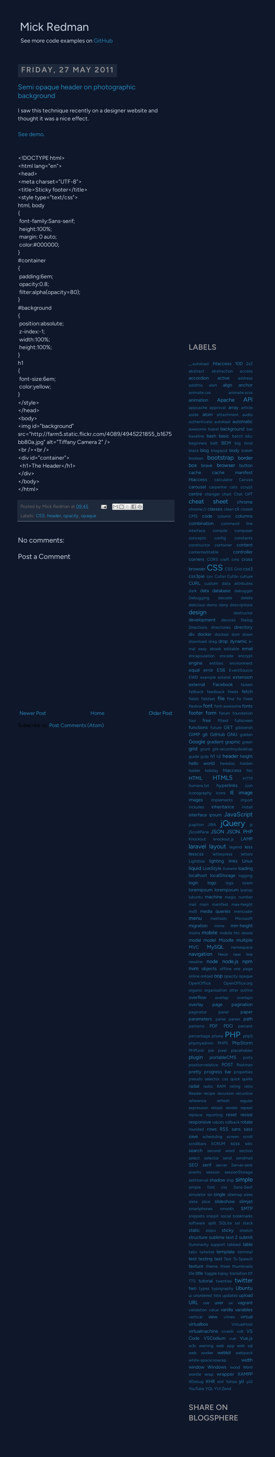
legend (235, 847)
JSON (217, 832)
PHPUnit (196, 1050)
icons (220, 792)
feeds (233, 691)
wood (235, 1367)
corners (196, 559)
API (248, 399)
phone (217, 1036)
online (194, 976)
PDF (213, 1026)
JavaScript (238, 814)
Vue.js (246, 1338)
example (208, 677)
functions (198, 727)
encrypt (245, 655)
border (245, 458)
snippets (197, 1216)
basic (224, 436)
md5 (193, 911)
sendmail (244, 1158)
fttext (223, 720)
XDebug (196, 1381)
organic (195, 990)
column (224, 516)
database (221, 590)
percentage (199, 1036)
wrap (209, 1374)
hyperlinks (227, 785)
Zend (226, 1388)
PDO (228, 1026)
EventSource (241, 670)
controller (243, 552)
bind (248, 443)
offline (226, 968)
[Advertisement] (221, 96)
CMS (193, 516)
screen (233, 1136)
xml (220, 1381)
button (246, 465)
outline (246, 990)
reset (231, 1114)
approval (217, 407)
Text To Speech (238, 1258)
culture (246, 576)
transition (238, 1273)
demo (212, 604)
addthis (196, 385)
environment (241, 663)
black (194, 450)
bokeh (247, 450)
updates (230, 1295)
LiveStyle (212, 868)
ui (190, 1295)
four (192, 720)
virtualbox (198, 1324)
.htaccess (222, 363)
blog (204, 450)
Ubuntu (244, 1288)
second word (220, 1150)
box (193, 465)
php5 (248, 1036)
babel (213, 429)
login (193, 883)
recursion (225, 1093)
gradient (215, 742)
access (246, 371)
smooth (227, 1208)
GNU (232, 734)
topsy (223, 1273)
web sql (245, 1345)
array (233, 407)
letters (247, 854)
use (206, 1302)
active (223, 378)
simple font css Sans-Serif (221, 1187)
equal (194, 670)
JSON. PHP (239, 832)
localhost (198, 875)
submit (246, 1237)
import (246, 800)
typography (222, 1288)
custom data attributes (228, 583)
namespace (242, 947)
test (193, 1259)
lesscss (196, 854)
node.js (230, 961)
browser (226, 465)
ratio (248, 1086)
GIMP (194, 734)
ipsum (215, 815)
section (246, 1150)
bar (250, 429)
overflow (197, 997)
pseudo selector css (208, 1078)
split (212, 1223)
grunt (205, 749)
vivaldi (227, 1331)
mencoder (243, 911)
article (247, 407)
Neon (223, 954)
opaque (88, 516)
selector (211, 1158)
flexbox (195, 706)
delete (247, 597)
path (248, 1019)
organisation (215, 990)
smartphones (201, 1208)
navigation (200, 954)
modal (195, 940)
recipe (209, 1093)
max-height (242, 904)
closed (246, 509)
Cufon (220, 576)
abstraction (222, 371)
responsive (200, 1122)
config (220, 538)
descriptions (241, 604)
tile (191, 1273)
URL (193, 1302)
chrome (245, 502)
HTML (195, 778)
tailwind (207, 1251)
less (249, 847)
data (204, 590)
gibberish (244, 727)
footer (196, 713)
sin (209, 1194)
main (204, 904)
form (211, 713)
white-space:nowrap (207, 1360)
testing (205, 1259)
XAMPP (245, 1374)
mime (219, 925)
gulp (204, 756)
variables (244, 1310)
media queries (215, 911)
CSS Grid (233, 569)
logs (229, 882)
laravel (197, 846)
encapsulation (202, 655)
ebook (215, 648)
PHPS (223, 1043)
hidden (246, 763)
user (219, 1303)
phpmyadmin (201, 1043)
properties (243, 1071)
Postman (245, 1064)
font (208, 706)
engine (195, 663)
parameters (200, 1019)
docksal (222, 634)
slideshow (225, 1201)
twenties (224, 1281)
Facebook (223, 684)
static (194, 1230)
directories (221, 627)
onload (206, 976)
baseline (196, 436)
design (198, 612)
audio (247, 414)
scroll (248, 1136)
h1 (212, 756)
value (214, 1309)
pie (211, 1050)
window (196, 1367)
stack (248, 1223)
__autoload (199, 363)
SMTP (247, 1208)
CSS (40, 516)
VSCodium (214, 1338)
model (209, 940)
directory (243, 627)
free (206, 720)
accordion (199, 378)
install (247, 807)
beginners (198, 443)
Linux (247, 861)
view (212, 1317)
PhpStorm (242, 1043)
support (218, 1244)
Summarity (199, 1244)
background (232, 429)
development (202, 620)
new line (243, 954)
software (197, 1223)
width (247, 1360)
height (246, 756)
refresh (223, 1100)
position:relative (203, 1064)
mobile (209, 932)
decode (225, 597)
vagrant (245, 1303)
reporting (214, 1114)
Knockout (197, 839)
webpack (244, 1352)
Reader (195, 1093)
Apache (226, 400)
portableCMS (222, 1057)
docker (205, 634)
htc (250, 770)
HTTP (248, 778)
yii (241, 1381)
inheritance (222, 807)
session (213, 1172)
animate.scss (241, 392)
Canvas (246, 479)
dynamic (238, 641)
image (246, 793)
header (54, 516)
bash (211, 436)
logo (212, 883)
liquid (195, 868)
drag (212, 641)
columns (244, 516)
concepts (197, 538)
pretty (195, 1072)
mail (192, 904)
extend (224, 677)
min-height (242, 926)
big (238, 443)
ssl (237, 1223)
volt (240, 1331)
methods (218, 918)
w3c (192, 1345)
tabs (193, 1251)
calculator (223, 479)
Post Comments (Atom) (76, 725)
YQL (209, 1388)
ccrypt (246, 487)
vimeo (229, 1316)
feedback (215, 691)
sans (236, 1129)
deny (223, 604)
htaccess (232, 770)
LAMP (247, 839)
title (199, 1273)
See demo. (31, 134)
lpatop (246, 890)
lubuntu (196, 897)
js (251, 824)
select (194, 1158)
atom (207, 414)
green (247, 742)
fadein (247, 684)
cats (234, 487)
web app (225, 1345)
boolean (196, 458)
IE (232, 793)
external (197, 684)
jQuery (232, 823)
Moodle (226, 940)
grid (193, 749)
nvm (194, 968)
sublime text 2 (223, 1237)
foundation (242, 713)
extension (243, 677)
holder (194, 770)
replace (195, 1114)
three (225, 1266)
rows (212, 1129)
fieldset (208, 698)
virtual (246, 1317)
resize (246, 1114)
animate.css (200, 392)
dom (236, 634)
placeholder (242, 1050)
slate (193, 1201)
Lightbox (197, 861)
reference (197, 1100)
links (233, 861)
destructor (243, 612)
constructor (199, 545)
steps (211, 1230)
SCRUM (218, 1143)
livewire (230, 868)
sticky (228, 1230)
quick (235, 1078)
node (212, 961)
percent (245, 1026)
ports (248, 1057)
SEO (193, 1165)
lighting (216, 861)
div (191, 634)
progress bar (217, 1072)
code (207, 516)
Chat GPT (243, 494)
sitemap (234, 1194)
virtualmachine (203, 1331)
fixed (248, 698)
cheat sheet (208, 501)
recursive (244, 1093)
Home (97, 713)
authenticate (200, 421)
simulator (197, 1194)
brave (206, 465)
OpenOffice (200, 983)
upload (246, 1295)
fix (239, 698)
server (221, 1165)
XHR (210, 1381)
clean (229, 509)
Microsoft (244, 918)
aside (194, 414)
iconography (200, 792)
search (195, 1150)
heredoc (227, 763)
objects (209, 968)
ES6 (221, 670)
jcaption (196, 824)
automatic (242, 421)
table (248, 1244)
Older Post (160, 713)
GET (228, 727)
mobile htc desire (236, 932)
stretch (246, 1230)
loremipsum (201, 890)
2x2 (249, 363)
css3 (248, 569)
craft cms (229, 559)
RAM (221, 1086)
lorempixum (227, 890)
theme (212, 1266)
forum (224, 713)
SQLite (225, 1223)
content (245, 545)
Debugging (199, 597)
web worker (201, 1352)
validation (198, 1309)
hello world (202, 763)
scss (235, 1143)
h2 (218, 756)
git (205, 734)
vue (232, 1338)
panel (223, 1012)
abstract (196, 371)
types (204, 1288)
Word (248, 1367)
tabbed (234, 1244)
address (245, 378)
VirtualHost (242, 1324)
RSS (224, 1129)
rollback (232, 1122)
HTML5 (222, 778)
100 (239, 363)
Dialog (247, 620)
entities (216, 663)
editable (231, 648)
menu (195, 918)
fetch (247, 691)
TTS (192, 1281)
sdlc (249, 1143)
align (227, 385)
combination (201, 523)
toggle (211, 1273)
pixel (222, 1050)
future (216, 727)
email (247, 648)
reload (217, 1107)
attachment (228, 414)
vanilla (227, 1310)
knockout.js (223, 839)
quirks (247, 1078)
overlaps (245, 997)
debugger (243, 590)
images (196, 800)
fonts (247, 706)
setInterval (198, 1180)
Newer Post (33, 713)
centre (195, 494)
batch (237, 436)
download (198, 641)
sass (248, 1129)
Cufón (232, 576)
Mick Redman (54, 27)
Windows (217, 1367)
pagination (242, 1004)
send (227, 1158)
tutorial (206, 1281)
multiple (244, 940)
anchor (246, 385)
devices (228, 620)
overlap (222, 997)
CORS (212, 559)
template (225, 1252)
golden (246, 734)
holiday (211, 770)
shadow (217, 1180)
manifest (220, 904)
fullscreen (244, 720)
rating (235, 1086)
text (218, 1259)
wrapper (225, 1374)
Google (197, 742)
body (234, 450)
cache (195, 472)
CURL (194, 583)
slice (206, 1201)
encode (226, 655)
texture (196, 1266)
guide (194, 756)
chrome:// (198, 509)
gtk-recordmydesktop (232, 749)
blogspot (219, 450)
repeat (246, 1107)
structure (198, 1237)
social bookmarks (237, 1216)
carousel (197, 487)
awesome (197, 429)
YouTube (196, 1388)
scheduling (212, 1136)
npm (247, 961)
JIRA (212, 824)
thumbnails (242, 1266)
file (221, 698)
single (219, 1194)
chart (227, 494)
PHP (232, 1034)
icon (249, 785)
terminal (245, 1251)
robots (218, 1122)
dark (193, 590)
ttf (250, 1273)
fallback (196, 691)
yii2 (249, 1381)
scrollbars (197, 1143)
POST (227, 1065)
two (192, 1288)
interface (198, 815)
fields (194, 698)
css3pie (197, 576)
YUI (217, 1388)
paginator (198, 1012)
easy (202, 648)
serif (206, 1165)
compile (220, 530)
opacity (71, 516)
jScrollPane (199, 832)
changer (212, 494)
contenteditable (203, 552)
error (208, 670)
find (230, 698)
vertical (195, 1316)
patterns (196, 1026)
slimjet (246, 1201)
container (223, 545)
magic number (239, 897)
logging (246, 875)
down (247, 634)
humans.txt (199, 785)
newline (196, 961)
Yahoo (231, 1381)
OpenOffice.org (238, 983)
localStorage (222, 875)
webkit (224, 1352)
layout (217, 846)
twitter (244, 1280)
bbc (249, 436)
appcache (198, 407)
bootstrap (220, 457)
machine (213, 897)
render (232, 1107)
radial (194, 1086)
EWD (193, 677)
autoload (222, 421)
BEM (226, 443)
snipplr (212, 1216)
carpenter (218, 487)
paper (246, 1012)
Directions (198, 627)
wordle (195, 1374)
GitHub (103, 40)
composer (243, 530)
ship (230, 1180)
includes (196, 807)
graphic (232, 742)
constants (243, 538)
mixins (194, 932)
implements (222, 800)
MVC (194, 947)
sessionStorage (238, 1172)
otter (233, 990)
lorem (247, 882)
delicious (197, 604)
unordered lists (207, 1295)
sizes (248, 1194)
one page (243, 968)
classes (215, 509)
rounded (196, 1129)
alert (213, 385)
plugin (196, 1057)
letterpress (222, 854)
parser (234, 1019)
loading (245, 868)
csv (210, 576)
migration (198, 926)
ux (231, 1302)
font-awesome (227, 706)
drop (223, 641)
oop (218, 976)
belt (214, 443)
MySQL (215, 947)
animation (198, 400)
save (193, 1136)
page (217, 1004)
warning (206, 1345)
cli (237, 509)
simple (244, 1179)
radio (208, 1086)
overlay (196, 1004)
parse (221, 1019)
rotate (246, 1122)
